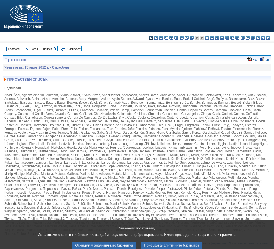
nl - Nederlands (232, 38)
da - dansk (166, 38)
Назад (34, 48)
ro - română (248, 38)
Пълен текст (73, 48)
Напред (47, 48)
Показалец (14, 48)
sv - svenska (268, 38)
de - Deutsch (171, 38)
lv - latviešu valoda (212, 38)
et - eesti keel (176, 38)
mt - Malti (227, 38)
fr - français (192, 38)
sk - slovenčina (253, 38)
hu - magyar (222, 38)
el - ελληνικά (182, 38)
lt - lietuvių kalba (217, 38)
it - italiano (207, 38)
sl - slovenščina (258, 38)
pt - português (243, 38)
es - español (156, 38)
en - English (187, 38)
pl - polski (237, 38)
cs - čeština (161, 38)
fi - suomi (263, 38)
